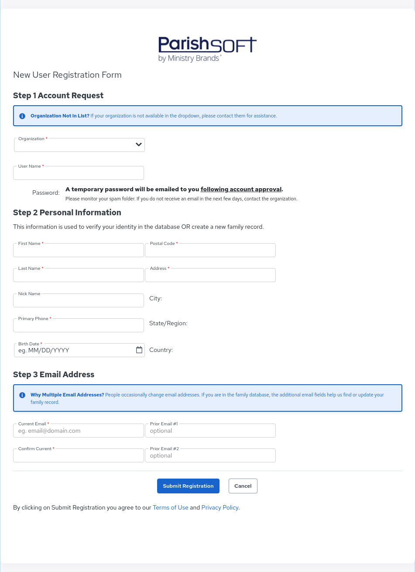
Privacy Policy (220, 507)
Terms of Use (171, 507)
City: (155, 298)
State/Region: (168, 323)
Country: (161, 350)
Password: (46, 192)
